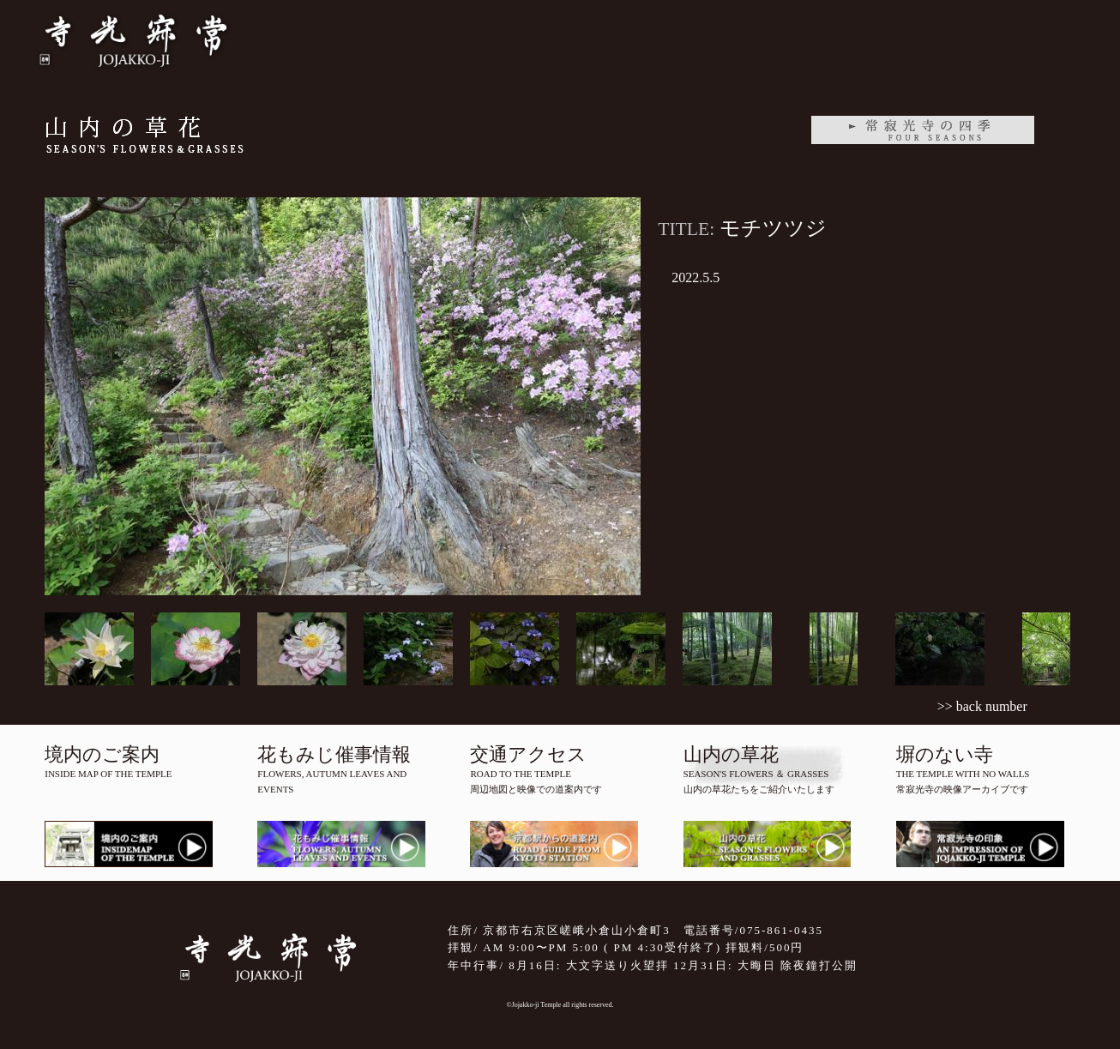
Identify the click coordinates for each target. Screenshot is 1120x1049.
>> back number (982, 706)
